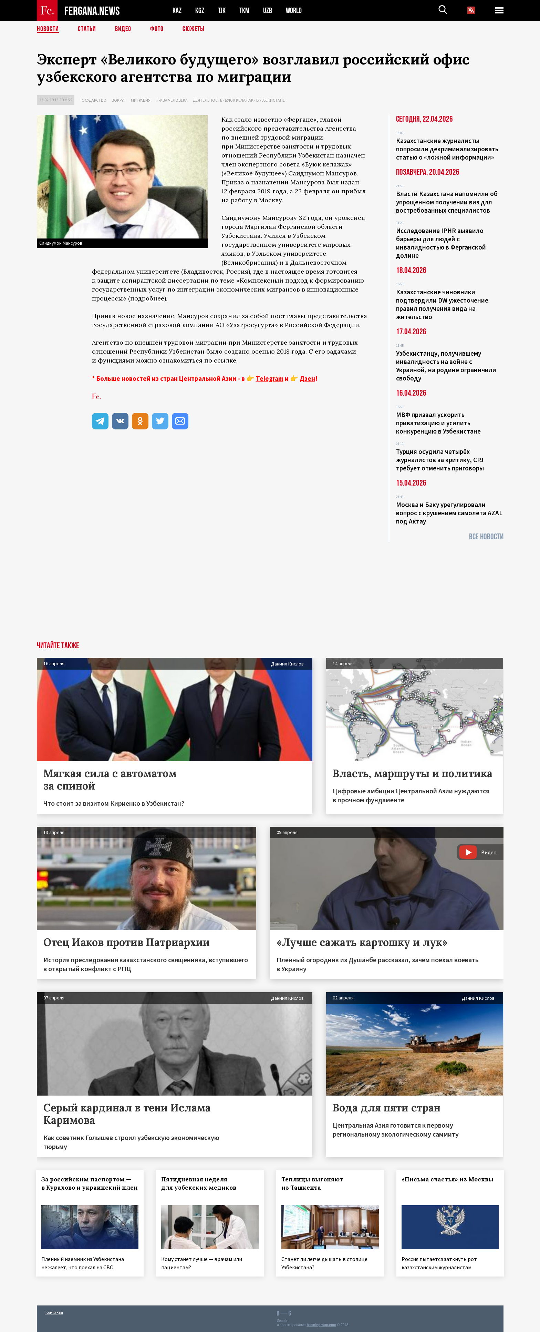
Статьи (87, 29)
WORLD (294, 10)
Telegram (269, 378)
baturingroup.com (321, 1324)
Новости (48, 29)
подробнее (147, 298)
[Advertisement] (270, 590)
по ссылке (220, 360)
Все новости (486, 537)
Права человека (172, 100)
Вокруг (119, 100)
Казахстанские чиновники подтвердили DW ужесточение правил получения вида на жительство (442, 304)
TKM (244, 10)
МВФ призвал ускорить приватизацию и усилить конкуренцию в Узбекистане (438, 422)
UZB (267, 10)
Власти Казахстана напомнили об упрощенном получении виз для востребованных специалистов (447, 202)
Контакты (54, 1311)
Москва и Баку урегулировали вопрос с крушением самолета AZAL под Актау (449, 512)
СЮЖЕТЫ (194, 29)
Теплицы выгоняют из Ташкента (313, 1183)
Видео (123, 29)
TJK (222, 10)
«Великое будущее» (254, 173)
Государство (93, 100)
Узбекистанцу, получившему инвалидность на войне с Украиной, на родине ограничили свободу (446, 365)
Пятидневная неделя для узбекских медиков (199, 1183)
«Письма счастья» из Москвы (448, 1179)
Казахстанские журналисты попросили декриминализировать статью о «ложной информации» (447, 148)
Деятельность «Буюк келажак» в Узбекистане (239, 100)
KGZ (199, 10)
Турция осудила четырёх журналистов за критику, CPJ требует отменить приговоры (440, 459)
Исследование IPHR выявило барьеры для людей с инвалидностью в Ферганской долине (441, 243)
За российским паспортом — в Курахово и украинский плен (87, 1188)
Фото (157, 29)
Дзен (307, 378)
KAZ (177, 10)
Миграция (140, 100)
